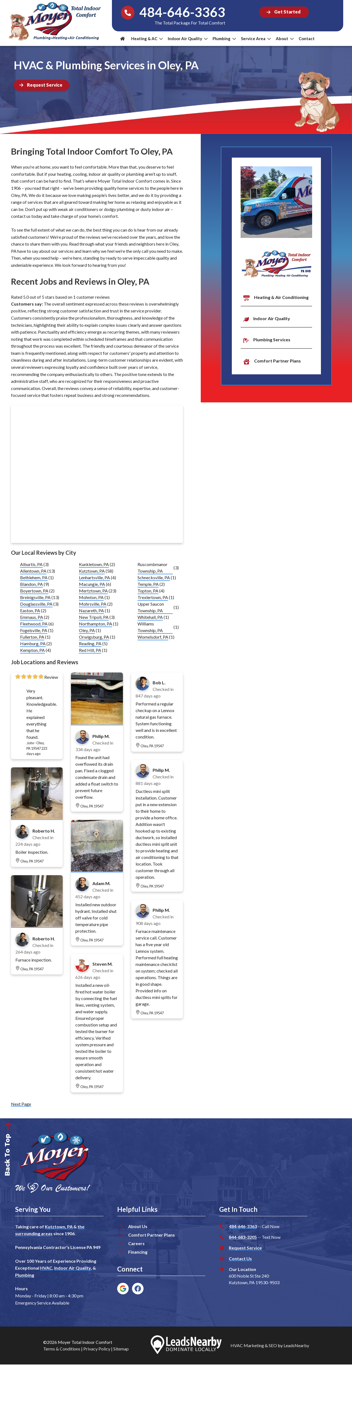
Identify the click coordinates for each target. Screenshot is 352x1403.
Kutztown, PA (92, 570)
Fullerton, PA (32, 636)
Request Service (245, 1247)
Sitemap (121, 1348)
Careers (136, 1243)
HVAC (46, 1267)
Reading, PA (90, 643)
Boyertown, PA (34, 590)
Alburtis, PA (31, 564)
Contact (307, 38)
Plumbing (224, 38)
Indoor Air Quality (188, 38)
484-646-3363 (243, 1226)
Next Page (21, 1104)
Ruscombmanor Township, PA (152, 567)
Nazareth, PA (91, 610)
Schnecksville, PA (154, 577)
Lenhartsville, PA (94, 577)
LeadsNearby (296, 1345)
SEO (273, 1345)
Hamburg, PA (33, 643)
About (285, 38)
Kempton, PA (32, 650)
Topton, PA (148, 590)
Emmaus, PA (31, 617)
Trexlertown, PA (153, 597)
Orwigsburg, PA (94, 636)
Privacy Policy (96, 1348)
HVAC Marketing (247, 1345)
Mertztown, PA (93, 590)
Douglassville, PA (36, 603)
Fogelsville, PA (33, 630)
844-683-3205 (243, 1237)
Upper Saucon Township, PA (151, 607)
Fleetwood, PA (34, 623)
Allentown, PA (33, 570)
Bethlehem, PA (34, 577)
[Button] (284, 12)
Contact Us (240, 1258)
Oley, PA (87, 630)
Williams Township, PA (150, 627)
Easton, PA (30, 610)
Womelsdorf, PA (153, 636)
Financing (137, 1251)
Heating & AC (147, 38)
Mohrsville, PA (92, 603)
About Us (137, 1226)
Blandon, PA (31, 584)
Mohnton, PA (91, 597)
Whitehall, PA (150, 617)
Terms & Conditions (61, 1348)
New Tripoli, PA (94, 617)
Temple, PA (148, 584)
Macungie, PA (92, 584)
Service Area (256, 38)
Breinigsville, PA (35, 597)
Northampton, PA (95, 623)
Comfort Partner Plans (151, 1234)
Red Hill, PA (90, 650)
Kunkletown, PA (94, 564)
